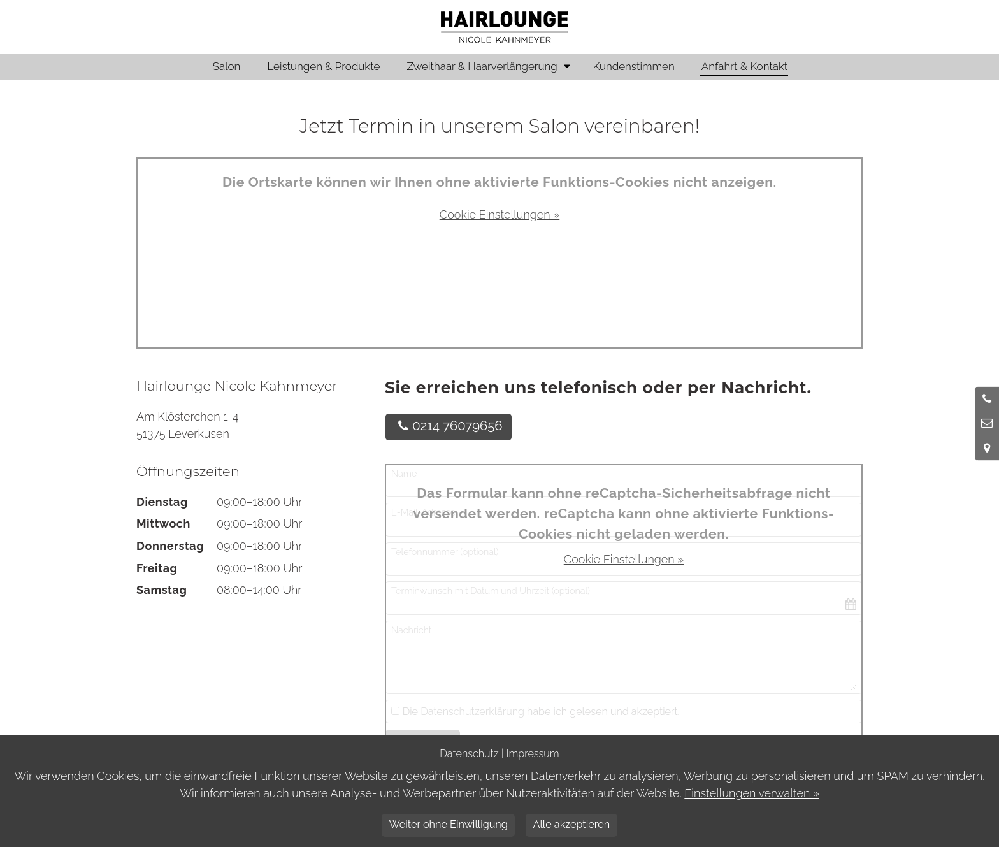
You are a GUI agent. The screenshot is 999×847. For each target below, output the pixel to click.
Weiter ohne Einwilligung (448, 824)
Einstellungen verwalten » (751, 793)
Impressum (533, 754)
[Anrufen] (987, 399)
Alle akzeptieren (571, 824)
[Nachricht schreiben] (987, 423)
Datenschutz (469, 754)
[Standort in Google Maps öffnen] (987, 448)
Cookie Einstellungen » (499, 214)
